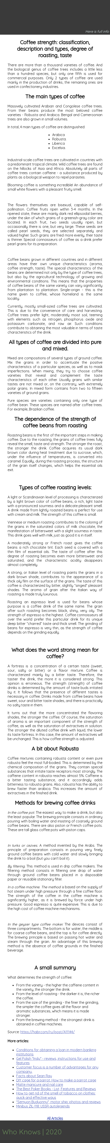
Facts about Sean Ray (34, 1076)
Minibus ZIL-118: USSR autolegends (43, 1106)
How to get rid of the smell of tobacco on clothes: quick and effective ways (55, 1095)
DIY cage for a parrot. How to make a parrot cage (56, 1080)
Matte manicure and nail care (39, 1084)
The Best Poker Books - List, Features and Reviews (56, 1089)
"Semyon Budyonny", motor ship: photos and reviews (58, 1102)
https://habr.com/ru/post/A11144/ (47, 1032)
